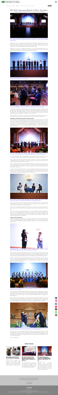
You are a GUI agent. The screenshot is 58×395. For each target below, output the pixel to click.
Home (8, 5)
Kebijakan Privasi (29, 389)
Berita (17, 5)
